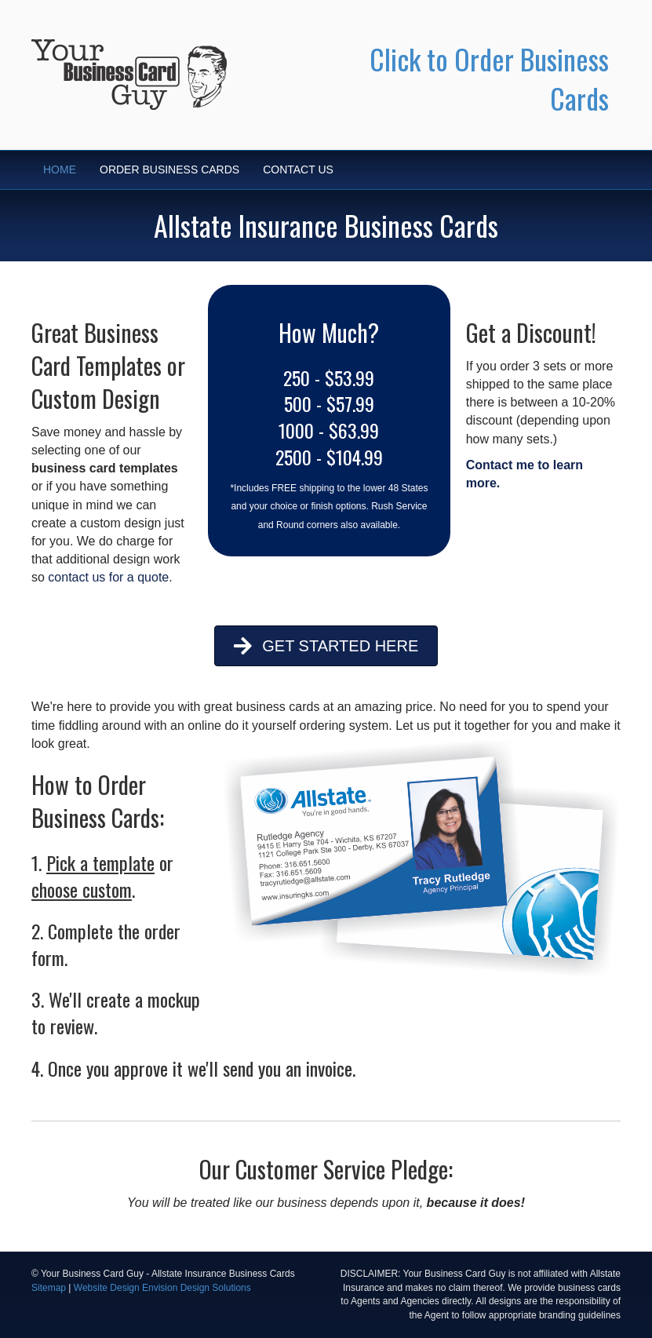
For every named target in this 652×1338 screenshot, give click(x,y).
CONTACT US (298, 169)
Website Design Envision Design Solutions (162, 1287)
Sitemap (48, 1287)
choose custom (81, 889)
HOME (59, 169)
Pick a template (100, 862)
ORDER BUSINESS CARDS (169, 169)
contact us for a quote (108, 577)
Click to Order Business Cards (489, 78)
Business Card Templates (96, 349)
